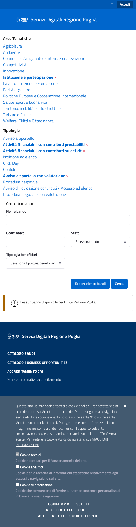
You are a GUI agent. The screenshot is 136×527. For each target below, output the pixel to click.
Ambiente (11, 52)
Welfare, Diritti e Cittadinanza (28, 121)
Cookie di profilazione (36, 485)
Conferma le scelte (69, 504)
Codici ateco (15, 233)
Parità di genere (16, 89)
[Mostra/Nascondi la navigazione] (10, 19)
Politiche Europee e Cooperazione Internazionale (44, 96)
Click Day (11, 163)
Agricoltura (12, 46)
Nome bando (16, 211)
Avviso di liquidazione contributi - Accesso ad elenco (47, 188)
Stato (75, 233)
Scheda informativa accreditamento (34, 388)
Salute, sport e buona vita (25, 102)
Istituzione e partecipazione (28, 77)
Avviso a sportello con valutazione (34, 175)
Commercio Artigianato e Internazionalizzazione (44, 58)
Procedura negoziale (20, 182)
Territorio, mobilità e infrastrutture (32, 108)
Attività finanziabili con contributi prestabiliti (44, 144)
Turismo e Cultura (18, 114)
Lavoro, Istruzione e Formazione (30, 83)
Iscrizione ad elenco (20, 157)
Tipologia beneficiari (21, 254)
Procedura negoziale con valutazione (34, 194)
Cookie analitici (31, 467)
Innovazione (13, 71)
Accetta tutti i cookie (69, 510)
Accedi (125, 4)
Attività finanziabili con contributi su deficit (42, 151)
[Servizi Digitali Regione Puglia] (59, 19)
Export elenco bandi (90, 283)
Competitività (14, 65)
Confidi (9, 169)
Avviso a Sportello (18, 138)
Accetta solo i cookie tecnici (69, 515)
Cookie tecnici (30, 454)
